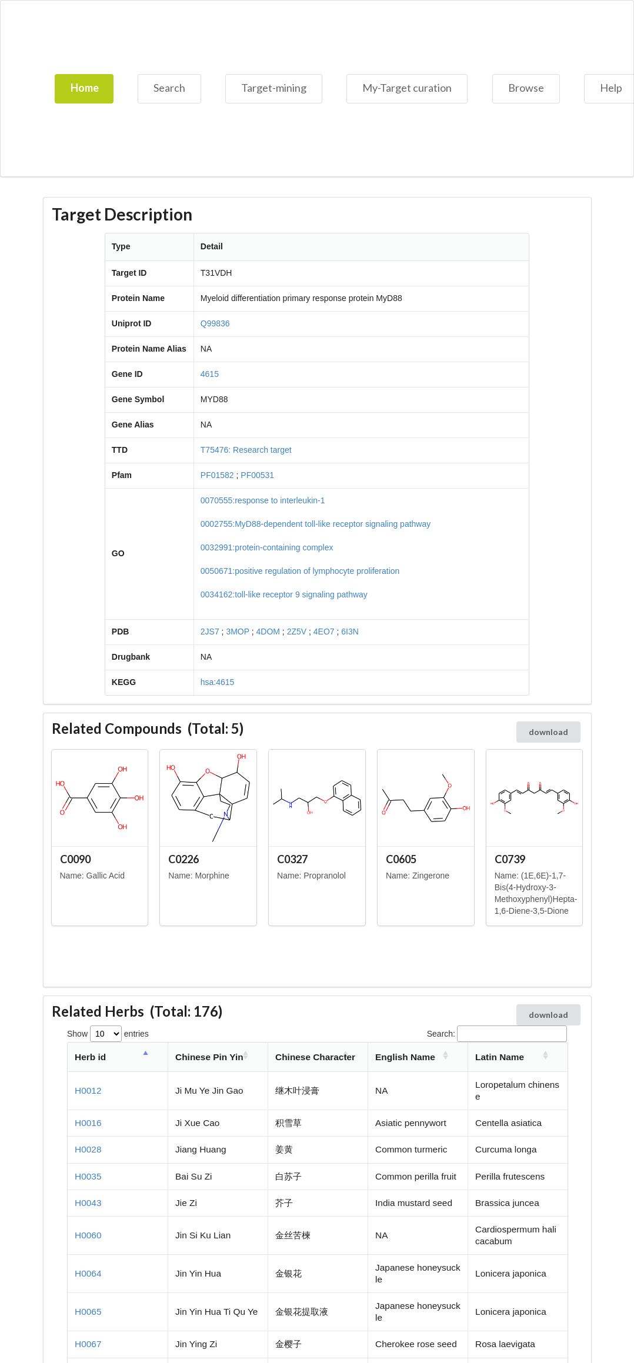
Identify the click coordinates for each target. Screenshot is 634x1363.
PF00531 (257, 475)
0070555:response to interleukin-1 (263, 500)
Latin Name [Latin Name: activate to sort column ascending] (499, 1057)
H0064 (88, 1273)
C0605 (401, 859)
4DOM (268, 631)
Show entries (108, 1033)
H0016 (88, 1123)
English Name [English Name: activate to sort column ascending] (405, 1057)
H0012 (88, 1090)
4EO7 (324, 631)
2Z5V (296, 631)
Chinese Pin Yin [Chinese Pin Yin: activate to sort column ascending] (209, 1057)
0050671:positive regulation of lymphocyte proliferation (300, 571)
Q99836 (215, 323)
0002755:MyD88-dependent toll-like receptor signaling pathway (316, 524)
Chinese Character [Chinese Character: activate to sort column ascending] (315, 1057)
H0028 (88, 1149)
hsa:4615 (218, 682)
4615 (210, 374)
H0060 (88, 1235)
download (548, 732)
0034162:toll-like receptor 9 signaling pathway (284, 594)
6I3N (350, 631)
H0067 (88, 1344)
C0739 (510, 859)
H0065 (88, 1312)
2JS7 (210, 631)
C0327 (292, 859)
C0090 (75, 859)
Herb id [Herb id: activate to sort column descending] (90, 1057)
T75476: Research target (246, 450)
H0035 (88, 1176)
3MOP (237, 631)
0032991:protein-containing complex (267, 547)
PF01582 (217, 475)
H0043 (88, 1203)
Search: (497, 1033)
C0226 (183, 859)
